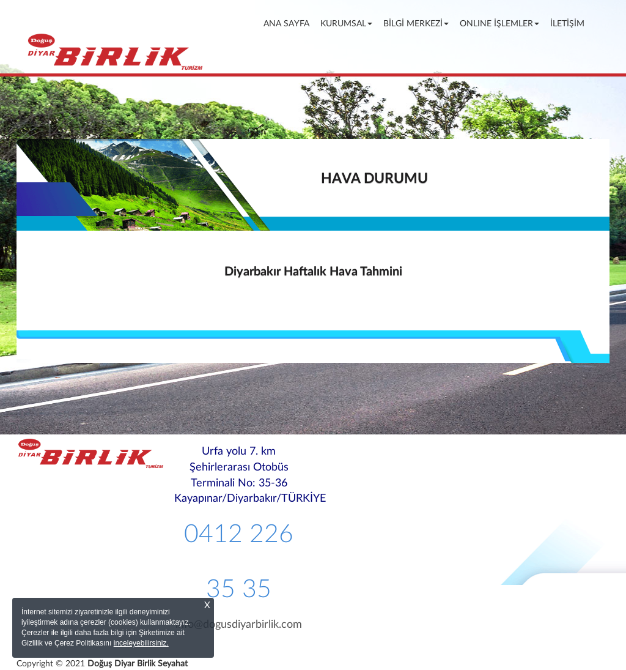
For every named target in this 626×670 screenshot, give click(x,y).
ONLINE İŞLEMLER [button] (499, 24)
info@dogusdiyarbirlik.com (238, 624)
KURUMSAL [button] (346, 24)
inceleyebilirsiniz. (141, 643)
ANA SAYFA (288, 23)
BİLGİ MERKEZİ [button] (416, 24)
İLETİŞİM (567, 24)
